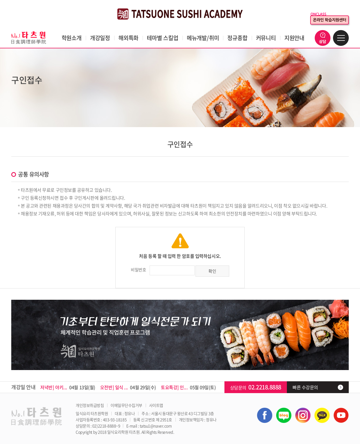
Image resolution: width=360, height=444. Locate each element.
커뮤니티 (266, 38)
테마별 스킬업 (162, 38)
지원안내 (294, 38)
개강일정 (100, 38)
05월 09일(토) (188, 387)
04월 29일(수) (128, 387)
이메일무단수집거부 (126, 405)
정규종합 (237, 38)
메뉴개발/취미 (203, 38)
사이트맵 (156, 405)
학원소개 (72, 38)
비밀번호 (138, 270)
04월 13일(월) (67, 387)
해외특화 (128, 38)
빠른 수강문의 (305, 387)
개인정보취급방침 (90, 405)
